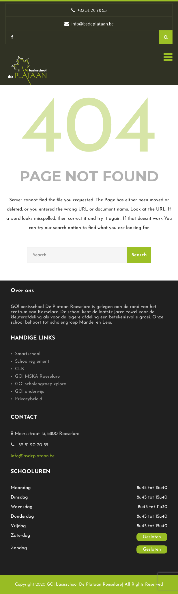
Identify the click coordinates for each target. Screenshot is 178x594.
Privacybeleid (28, 399)
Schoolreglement (32, 361)
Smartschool (27, 354)
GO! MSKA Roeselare (37, 376)
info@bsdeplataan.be (33, 456)
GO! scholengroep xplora (40, 384)
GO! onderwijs (29, 391)
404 (89, 131)
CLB (19, 369)
